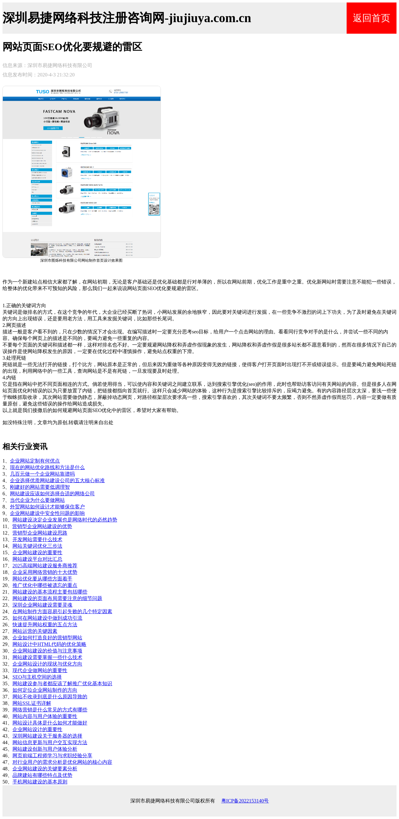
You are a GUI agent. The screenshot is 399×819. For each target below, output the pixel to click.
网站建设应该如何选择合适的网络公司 (52, 493)
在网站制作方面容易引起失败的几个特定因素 (62, 611)
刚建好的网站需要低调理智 (40, 487)
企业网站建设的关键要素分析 (44, 768)
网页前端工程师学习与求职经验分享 (52, 755)
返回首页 (371, 18)
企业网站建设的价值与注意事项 (47, 650)
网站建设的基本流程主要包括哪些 (49, 591)
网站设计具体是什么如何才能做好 (49, 722)
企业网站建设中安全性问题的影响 (47, 513)
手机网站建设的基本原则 (39, 781)
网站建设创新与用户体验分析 (44, 749)
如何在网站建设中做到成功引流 (47, 618)
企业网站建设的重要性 (37, 552)
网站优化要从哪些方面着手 (42, 578)
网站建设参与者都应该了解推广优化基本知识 (62, 683)
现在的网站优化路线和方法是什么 (47, 467)
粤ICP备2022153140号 (245, 800)
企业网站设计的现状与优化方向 (47, 663)
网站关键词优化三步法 (37, 546)
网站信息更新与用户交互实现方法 (49, 742)
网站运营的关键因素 (34, 631)
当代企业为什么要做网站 (37, 500)
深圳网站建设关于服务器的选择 (47, 736)
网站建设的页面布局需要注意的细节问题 (57, 598)
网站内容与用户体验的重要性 (44, 716)
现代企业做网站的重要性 (39, 670)
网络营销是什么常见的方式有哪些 (49, 709)
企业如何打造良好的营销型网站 (47, 637)
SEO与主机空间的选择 (37, 677)
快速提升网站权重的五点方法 (44, 624)
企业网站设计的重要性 (37, 729)
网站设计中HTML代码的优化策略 (49, 644)
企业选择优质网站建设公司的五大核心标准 (57, 480)
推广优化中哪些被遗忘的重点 (44, 585)
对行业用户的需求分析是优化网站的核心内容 (62, 762)
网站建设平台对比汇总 (37, 559)
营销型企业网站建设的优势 (42, 526)
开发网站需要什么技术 (37, 539)
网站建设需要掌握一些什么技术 (47, 657)
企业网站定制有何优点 (35, 460)
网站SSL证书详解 (31, 703)
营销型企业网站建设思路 (39, 533)
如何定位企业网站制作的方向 (44, 690)
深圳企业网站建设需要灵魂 (42, 605)
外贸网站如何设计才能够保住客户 (47, 506)
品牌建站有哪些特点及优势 (42, 775)
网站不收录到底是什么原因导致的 (49, 696)
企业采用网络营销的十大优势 (44, 572)
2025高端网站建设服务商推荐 (44, 565)
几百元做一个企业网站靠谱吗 (42, 474)
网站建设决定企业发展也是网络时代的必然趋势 (64, 519)
